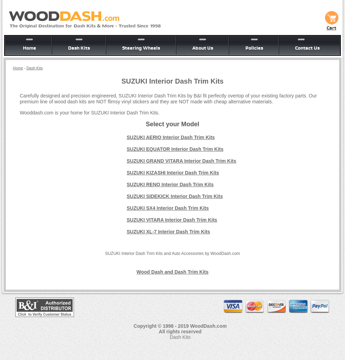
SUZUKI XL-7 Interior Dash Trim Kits (168, 231)
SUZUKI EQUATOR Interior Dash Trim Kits (175, 149)
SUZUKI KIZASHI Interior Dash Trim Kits (173, 172)
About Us (202, 48)
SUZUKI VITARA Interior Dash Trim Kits (172, 220)
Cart (331, 25)
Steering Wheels (141, 48)
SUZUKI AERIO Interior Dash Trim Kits (171, 137)
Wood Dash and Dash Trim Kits (172, 272)
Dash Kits (79, 48)
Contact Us (307, 48)
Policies (254, 48)
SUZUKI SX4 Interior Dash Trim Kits (168, 208)
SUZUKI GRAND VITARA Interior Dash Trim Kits (181, 161)
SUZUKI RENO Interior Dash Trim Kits (170, 184)
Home (29, 48)
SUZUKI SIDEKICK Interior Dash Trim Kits (175, 196)
